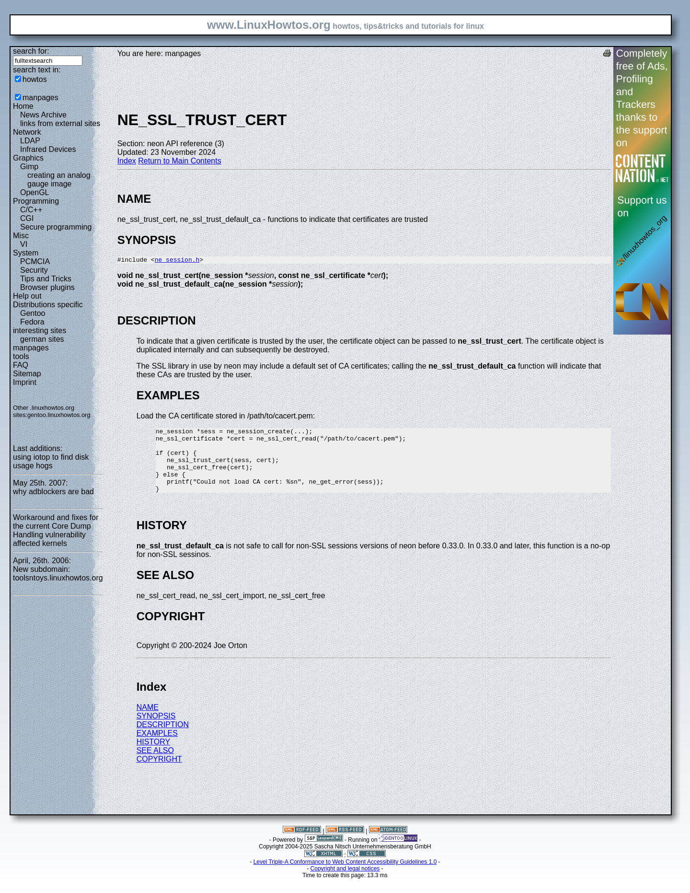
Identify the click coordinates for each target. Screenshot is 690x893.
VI (23, 244)
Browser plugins (47, 287)
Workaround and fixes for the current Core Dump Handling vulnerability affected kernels (55, 530)
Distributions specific (48, 305)
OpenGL (34, 192)
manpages (40, 97)
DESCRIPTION (163, 739)
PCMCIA (35, 261)
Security (34, 270)
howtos (35, 79)
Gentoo (32, 313)
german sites (42, 339)
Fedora (32, 322)
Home (23, 106)
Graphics (28, 158)
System (25, 253)
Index (126, 161)
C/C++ (31, 210)
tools (21, 356)
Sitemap (27, 374)
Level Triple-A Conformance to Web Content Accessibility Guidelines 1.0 (345, 876)
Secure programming (56, 227)
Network (27, 132)
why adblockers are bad (53, 491)
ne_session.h (177, 260)
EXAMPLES (157, 747)
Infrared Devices (48, 149)
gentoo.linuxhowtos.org (59, 414)
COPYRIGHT (159, 773)
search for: (31, 51)
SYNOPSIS (156, 730)
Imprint (24, 382)
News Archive (43, 115)
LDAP (30, 141)
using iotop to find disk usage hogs (51, 461)
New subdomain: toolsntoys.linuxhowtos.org (58, 573)
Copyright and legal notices (345, 883)
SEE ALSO (155, 765)
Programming (36, 201)
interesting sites (39, 330)
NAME (148, 722)
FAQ (20, 365)
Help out (27, 296)
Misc (21, 236)
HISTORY (154, 756)
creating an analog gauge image (59, 179)
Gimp (29, 166)
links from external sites (60, 123)
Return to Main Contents (179, 161)
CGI (27, 218)
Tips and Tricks (45, 279)
